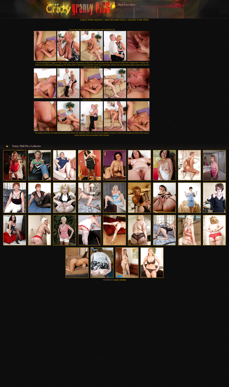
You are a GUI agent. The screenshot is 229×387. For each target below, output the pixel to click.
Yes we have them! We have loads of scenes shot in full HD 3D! (92, 30)
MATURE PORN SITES (115, 20)
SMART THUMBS (120, 280)
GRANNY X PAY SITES (138, 20)
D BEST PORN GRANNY (91, 20)
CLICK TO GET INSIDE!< (92, 100)
